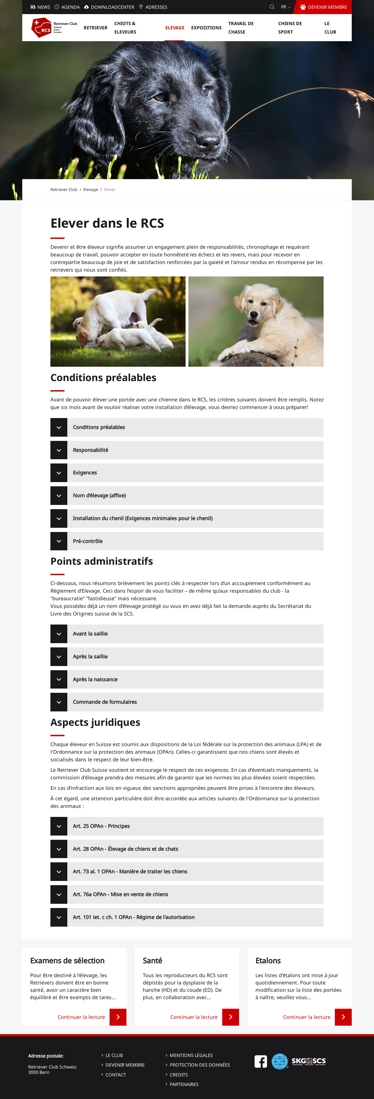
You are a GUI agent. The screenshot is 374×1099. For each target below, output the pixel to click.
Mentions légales (191, 1055)
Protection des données (200, 1065)
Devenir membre (125, 1065)
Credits (179, 1075)
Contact (116, 1075)
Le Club (114, 1055)
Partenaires (184, 1084)
